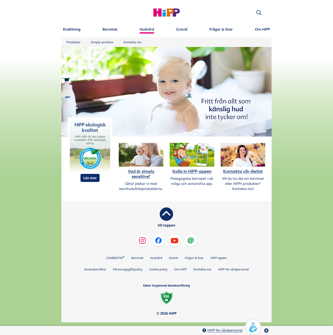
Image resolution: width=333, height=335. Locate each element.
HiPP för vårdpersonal (233, 269)
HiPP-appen (218, 258)
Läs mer (90, 178)
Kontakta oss (133, 42)
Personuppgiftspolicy (128, 269)
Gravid (173, 258)
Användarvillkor (95, 269)
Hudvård (156, 258)
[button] (258, 13)
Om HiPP (180, 269)
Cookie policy (158, 269)
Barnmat (137, 258)
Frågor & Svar (194, 258)
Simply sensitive (102, 42)
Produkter (73, 42)
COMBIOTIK (115, 257)
